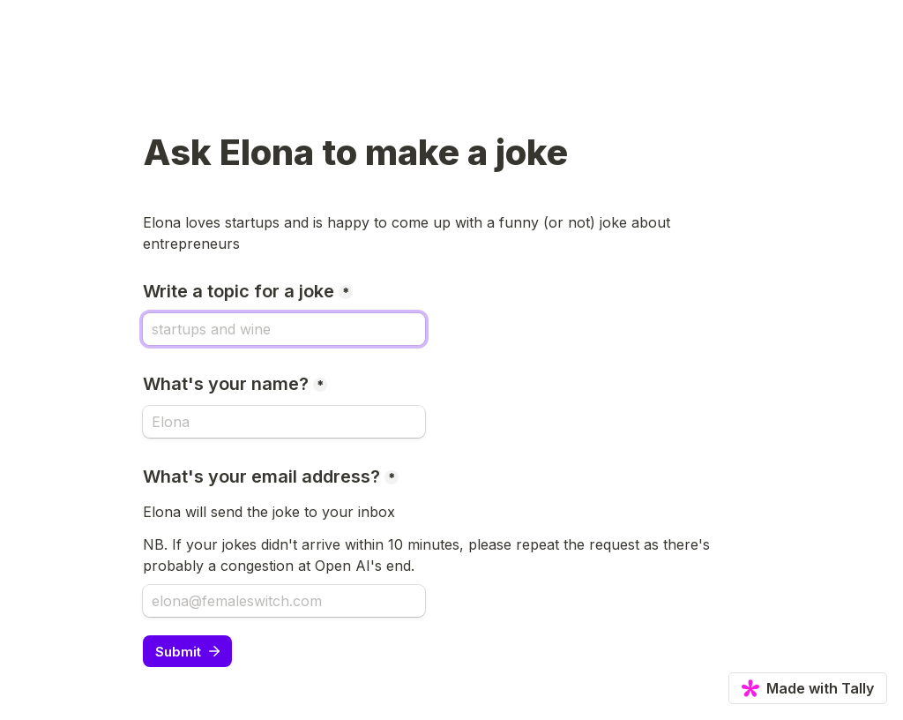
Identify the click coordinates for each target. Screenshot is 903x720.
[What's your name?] (284, 422)
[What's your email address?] (284, 601)
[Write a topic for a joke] (284, 329)
